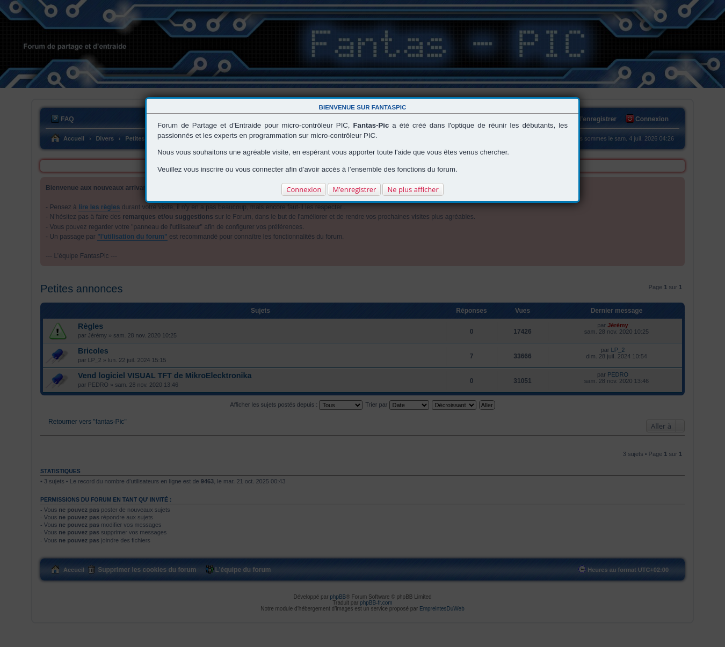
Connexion (303, 189)
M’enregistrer (354, 189)
